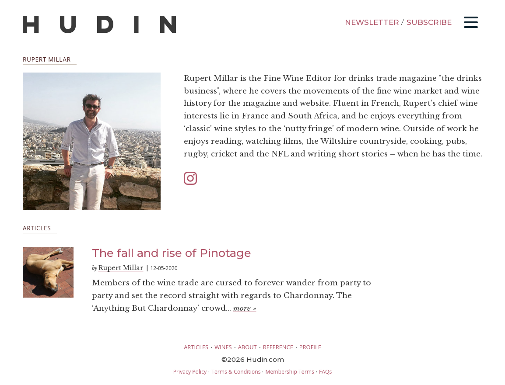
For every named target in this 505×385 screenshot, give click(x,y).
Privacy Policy (190, 371)
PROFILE (310, 347)
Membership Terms (289, 371)
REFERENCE (278, 347)
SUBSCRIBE (429, 22)
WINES (223, 347)
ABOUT (247, 347)
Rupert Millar (121, 268)
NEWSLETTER (372, 22)
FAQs (325, 371)
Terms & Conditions (235, 371)
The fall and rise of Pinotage (171, 253)
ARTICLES (196, 347)
